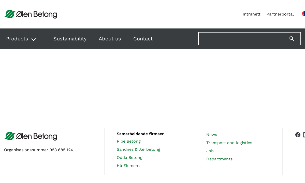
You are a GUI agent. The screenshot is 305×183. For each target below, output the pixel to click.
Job (210, 150)
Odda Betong (129, 157)
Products (17, 39)
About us (110, 39)
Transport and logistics (229, 142)
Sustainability (69, 39)
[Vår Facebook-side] (298, 150)
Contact (143, 39)
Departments (219, 159)
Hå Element (128, 165)
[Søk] (295, 38)
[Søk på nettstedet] (249, 38)
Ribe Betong (129, 141)
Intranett (251, 14)
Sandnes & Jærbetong (138, 149)
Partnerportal (280, 14)
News (211, 134)
